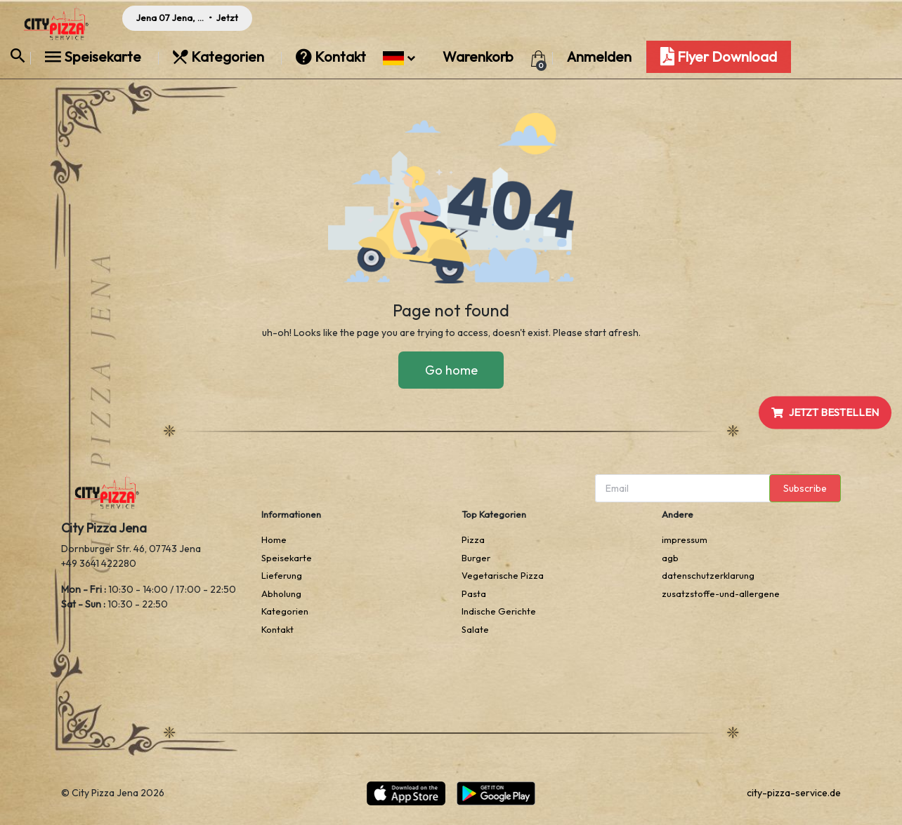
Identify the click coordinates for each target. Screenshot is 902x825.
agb (670, 557)
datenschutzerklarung (708, 575)
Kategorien (220, 56)
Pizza (473, 539)
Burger (476, 557)
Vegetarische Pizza (503, 575)
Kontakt (332, 56)
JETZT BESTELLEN (825, 412)
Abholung (281, 593)
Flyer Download (718, 56)
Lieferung (281, 575)
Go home (451, 370)
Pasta (474, 593)
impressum (684, 539)
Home (274, 539)
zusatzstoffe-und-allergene (721, 593)
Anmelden (599, 56)
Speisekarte (94, 56)
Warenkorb (478, 56)
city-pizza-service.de (794, 792)
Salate (475, 629)
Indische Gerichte (499, 611)
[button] (398, 56)
